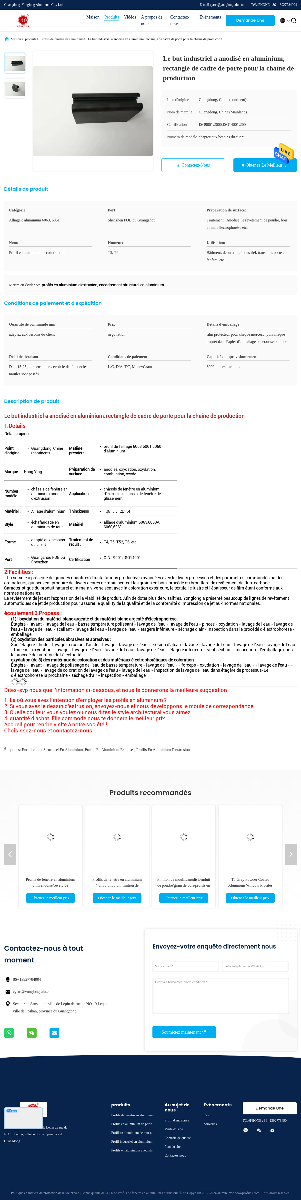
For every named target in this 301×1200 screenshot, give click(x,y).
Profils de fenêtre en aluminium (62, 39)
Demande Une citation (250, 22)
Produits (111, 17)
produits (30, 39)
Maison (93, 17)
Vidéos (130, 17)
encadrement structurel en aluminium (52, 750)
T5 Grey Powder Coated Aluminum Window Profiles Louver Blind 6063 (250, 885)
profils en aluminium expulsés (109, 750)
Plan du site (173, 1147)
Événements (210, 17)
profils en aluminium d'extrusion (163, 750)
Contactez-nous (179, 20)
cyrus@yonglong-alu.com (33, 992)
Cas (206, 1115)
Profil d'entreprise (177, 1120)
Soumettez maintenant (184, 1032)
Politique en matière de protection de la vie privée (45, 1193)
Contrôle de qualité (178, 1138)
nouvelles (210, 1124)
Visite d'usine (174, 1129)
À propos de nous (151, 20)
